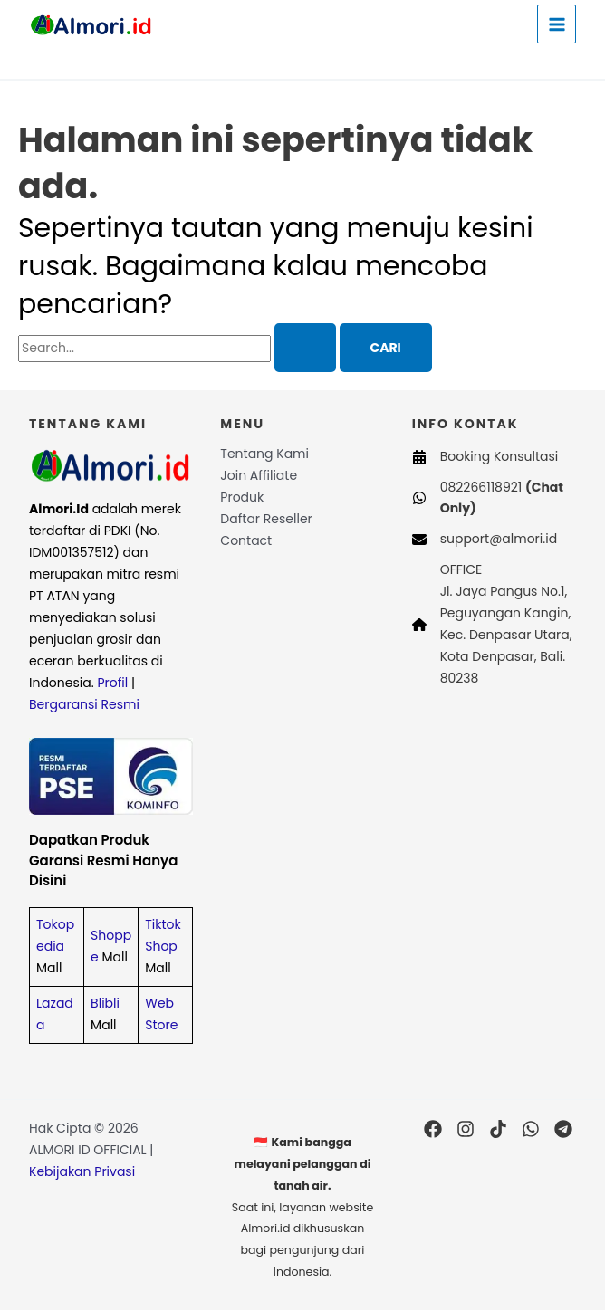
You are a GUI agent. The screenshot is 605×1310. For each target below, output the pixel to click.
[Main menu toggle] (556, 24)
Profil (112, 683)
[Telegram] (563, 1129)
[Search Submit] (305, 347)
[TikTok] (498, 1129)
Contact (246, 540)
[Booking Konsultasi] (485, 457)
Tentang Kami (264, 454)
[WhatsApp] (531, 1129)
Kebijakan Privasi (82, 1171)
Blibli (105, 1003)
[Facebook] (433, 1129)
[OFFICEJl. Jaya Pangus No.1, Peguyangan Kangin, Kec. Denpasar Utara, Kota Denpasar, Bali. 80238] (494, 624)
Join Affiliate (258, 475)
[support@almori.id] (484, 539)
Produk (242, 497)
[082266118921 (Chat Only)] (494, 499)
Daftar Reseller (266, 519)
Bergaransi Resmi (84, 704)
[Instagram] (465, 1129)
